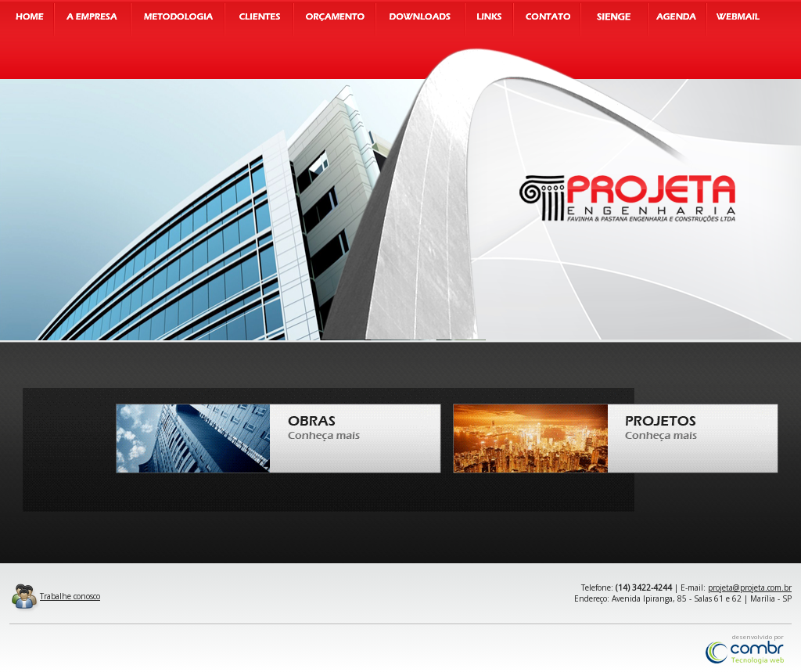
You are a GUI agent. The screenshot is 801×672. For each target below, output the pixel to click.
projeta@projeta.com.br (750, 587)
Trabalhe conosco (54, 596)
